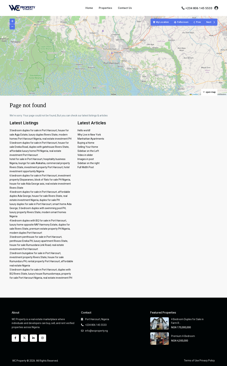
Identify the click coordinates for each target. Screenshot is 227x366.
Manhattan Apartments (90, 138)
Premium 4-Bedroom (183, 336)
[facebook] (15, 338)
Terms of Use (191, 360)
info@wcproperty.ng (96, 330)
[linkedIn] (33, 338)
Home (89, 8)
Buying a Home (85, 142)
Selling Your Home (87, 146)
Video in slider (85, 155)
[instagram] (42, 338)
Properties (105, 8)
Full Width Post (85, 167)
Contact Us (125, 8)
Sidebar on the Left (88, 151)
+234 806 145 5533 (198, 8)
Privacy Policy (207, 360)
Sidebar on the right (88, 163)
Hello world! (83, 130)
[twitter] (24, 338)
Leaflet (194, 94)
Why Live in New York (89, 134)
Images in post (85, 159)
